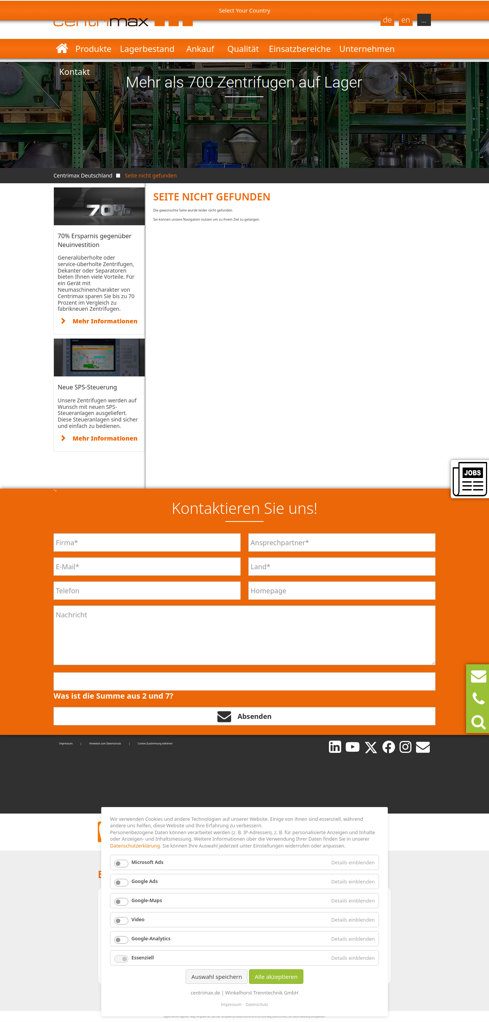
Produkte (93, 48)
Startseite (62, 48)
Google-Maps (146, 900)
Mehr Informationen (105, 321)
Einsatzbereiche (300, 48)
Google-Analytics (150, 938)
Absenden (244, 716)
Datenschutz (257, 1004)
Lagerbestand (147, 48)
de (387, 20)
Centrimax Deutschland (82, 175)
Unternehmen (367, 48)
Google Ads (144, 881)
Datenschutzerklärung (135, 846)
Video (137, 919)
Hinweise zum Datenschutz (105, 743)
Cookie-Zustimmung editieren (155, 743)
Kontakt (74, 71)
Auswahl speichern (216, 976)
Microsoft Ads (147, 862)
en (406, 20)
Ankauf (200, 48)
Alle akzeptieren (276, 976)
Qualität (243, 48)
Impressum (66, 743)
